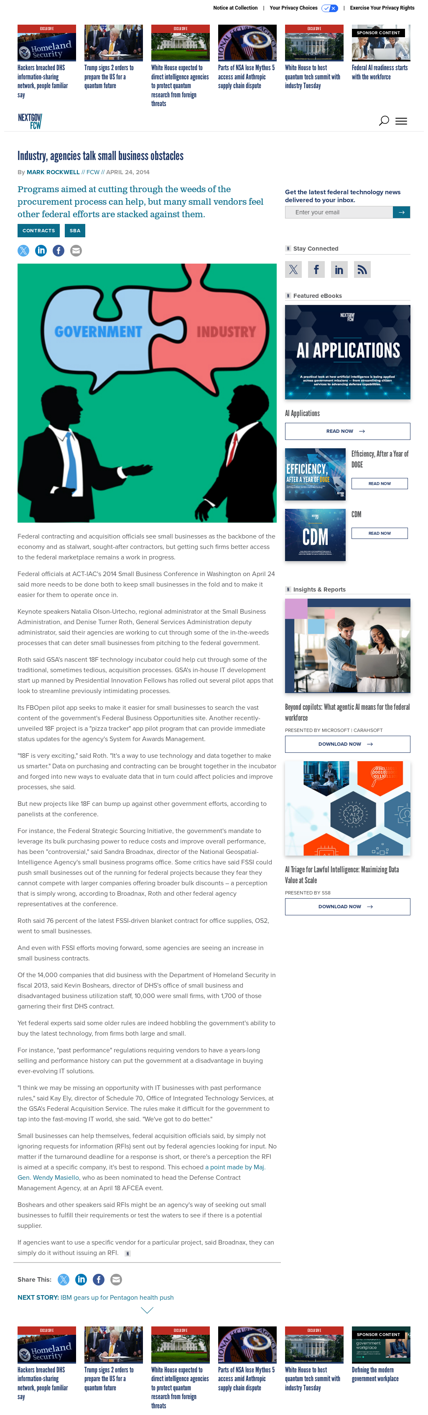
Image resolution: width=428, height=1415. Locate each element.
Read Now (347, 431)
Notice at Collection (235, 8)
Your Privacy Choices (304, 8)
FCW (93, 172)
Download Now (347, 744)
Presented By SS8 (308, 893)
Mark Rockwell (53, 172)
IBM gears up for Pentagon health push (117, 1297)
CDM (357, 514)
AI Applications (302, 413)
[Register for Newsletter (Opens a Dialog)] (401, 212)
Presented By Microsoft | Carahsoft (334, 730)
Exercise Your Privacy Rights (382, 8)
